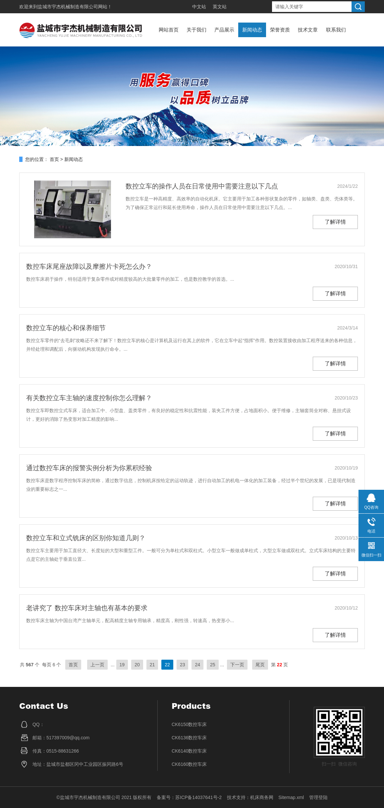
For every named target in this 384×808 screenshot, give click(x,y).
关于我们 (196, 30)
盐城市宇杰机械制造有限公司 (68, 6)
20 (137, 664)
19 (122, 664)
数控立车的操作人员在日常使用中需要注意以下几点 (202, 186)
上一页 (97, 664)
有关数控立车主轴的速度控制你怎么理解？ (89, 398)
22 (167, 664)
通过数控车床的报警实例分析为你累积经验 (89, 468)
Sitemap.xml (291, 797)
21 (152, 664)
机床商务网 (261, 797)
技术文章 (308, 30)
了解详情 (335, 222)
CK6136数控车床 (189, 737)
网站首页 (169, 30)
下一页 (237, 664)
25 (212, 664)
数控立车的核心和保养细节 (66, 327)
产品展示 (224, 30)
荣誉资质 (280, 30)
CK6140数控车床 (189, 751)
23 (182, 664)
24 (197, 664)
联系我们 (336, 30)
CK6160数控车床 (189, 764)
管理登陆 (318, 797)
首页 (54, 159)
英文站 (220, 6)
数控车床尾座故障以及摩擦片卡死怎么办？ (89, 266)
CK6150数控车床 (189, 724)
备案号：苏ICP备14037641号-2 (189, 797)
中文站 (199, 6)
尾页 (260, 664)
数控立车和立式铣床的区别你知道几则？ (85, 538)
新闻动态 (252, 30)
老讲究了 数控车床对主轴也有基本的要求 (86, 608)
